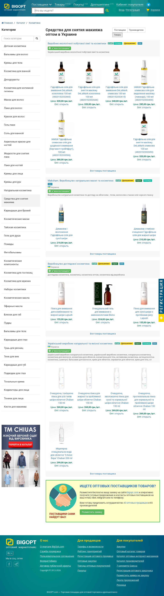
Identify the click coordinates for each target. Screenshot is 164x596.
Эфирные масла (13, 305)
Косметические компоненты (13, 262)
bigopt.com (132, 492)
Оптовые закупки (87, 560)
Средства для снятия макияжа (16, 200)
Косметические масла (16, 297)
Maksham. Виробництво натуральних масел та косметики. (81, 180)
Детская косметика (15, 45)
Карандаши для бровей (17, 210)
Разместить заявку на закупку (133, 574)
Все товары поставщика (103, 170)
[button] (4, 455)
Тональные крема (14, 381)
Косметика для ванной (17, 70)
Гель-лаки (9, 124)
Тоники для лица (13, 397)
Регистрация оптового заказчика (135, 570)
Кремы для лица (13, 173)
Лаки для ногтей (13, 164)
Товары (117, 34)
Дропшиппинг (129, 43)
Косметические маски (16, 218)
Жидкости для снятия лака (16, 155)
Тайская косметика (15, 226)
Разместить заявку (92, 511)
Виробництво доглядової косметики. (69, 263)
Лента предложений (128, 579)
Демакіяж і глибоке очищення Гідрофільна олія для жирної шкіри (144, 231)
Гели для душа (12, 235)
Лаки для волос (13, 107)
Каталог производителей (130, 560)
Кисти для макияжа (15, 406)
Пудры (8, 322)
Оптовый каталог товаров (131, 550)
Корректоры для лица (16, 389)
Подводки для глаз (15, 372)
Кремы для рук (12, 181)
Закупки (121, 546)
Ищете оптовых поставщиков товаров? (118, 486)
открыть (64, 103)
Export (138, 180)
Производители (136, 29)
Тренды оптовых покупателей (94, 565)
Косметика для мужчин (17, 280)
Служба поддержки (50, 550)
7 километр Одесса (127, 565)
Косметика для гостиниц (18, 272)
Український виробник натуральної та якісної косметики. (80, 343)
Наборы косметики (15, 289)
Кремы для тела (13, 62)
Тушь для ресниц (13, 347)
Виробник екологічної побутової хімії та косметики (77, 43)
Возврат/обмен (48, 560)
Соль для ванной (14, 132)
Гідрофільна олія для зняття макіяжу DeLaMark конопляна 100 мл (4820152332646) (89, 93)
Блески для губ (12, 314)
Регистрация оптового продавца (95, 555)
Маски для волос (14, 99)
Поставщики (120, 29)
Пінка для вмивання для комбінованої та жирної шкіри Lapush (62, 311)
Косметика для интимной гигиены (18, 89)
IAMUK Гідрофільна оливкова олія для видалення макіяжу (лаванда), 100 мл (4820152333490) (144, 93)
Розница (117, 43)
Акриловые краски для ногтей (17, 143)
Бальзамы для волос (16, 53)
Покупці (82, 570)
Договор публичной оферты (55, 565)
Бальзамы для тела (15, 330)
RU (10, 552)
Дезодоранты (12, 79)
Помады (9, 243)
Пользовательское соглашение (57, 555)
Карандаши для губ (15, 364)
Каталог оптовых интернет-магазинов (137, 555)
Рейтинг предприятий (90, 550)
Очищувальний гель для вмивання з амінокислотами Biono (103, 311)
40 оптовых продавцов (136, 502)
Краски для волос (14, 116)
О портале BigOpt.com (52, 546)
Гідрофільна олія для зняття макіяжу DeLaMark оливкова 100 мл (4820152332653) (144, 145)
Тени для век (11, 356)
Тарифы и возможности (90, 546)
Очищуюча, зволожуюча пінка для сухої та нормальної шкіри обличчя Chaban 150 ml (117, 399)
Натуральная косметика (17, 189)
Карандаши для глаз (15, 339)
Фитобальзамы (12, 252)
